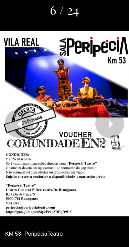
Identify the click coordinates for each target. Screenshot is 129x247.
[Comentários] (101, 9)
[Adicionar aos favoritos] (119, 9)
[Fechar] (10, 9)
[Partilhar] (83, 9)
